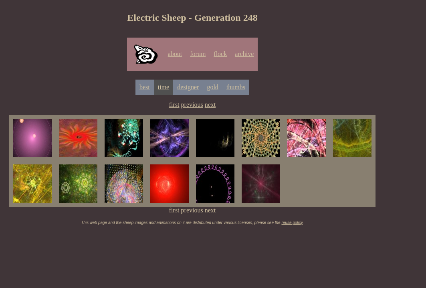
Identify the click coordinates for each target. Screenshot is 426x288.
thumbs (235, 87)
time (163, 87)
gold (212, 87)
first (174, 104)
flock (220, 53)
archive (244, 53)
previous (192, 104)
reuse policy (292, 222)
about (175, 53)
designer (188, 87)
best (144, 87)
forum (198, 53)
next (210, 104)
